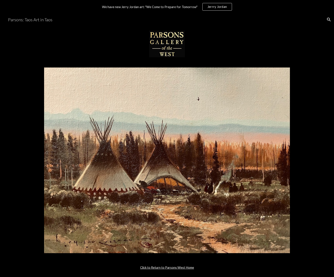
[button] (329, 19)
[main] (167, 267)
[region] (167, 7)
